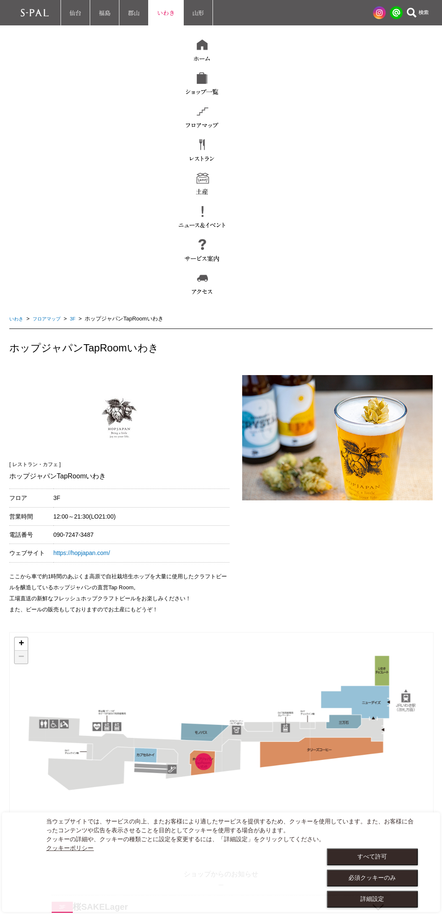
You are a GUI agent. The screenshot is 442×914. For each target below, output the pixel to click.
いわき (166, 12)
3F (80, 87)
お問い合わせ (38, 798)
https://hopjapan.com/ (81, 321)
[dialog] (221, 862)
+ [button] (21, 412)
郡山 (134, 12)
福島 (104, 12)
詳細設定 (372, 898)
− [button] (21, 425)
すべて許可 (372, 856)
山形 (198, 12)
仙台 (75, 12)
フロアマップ (51, 87)
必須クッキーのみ (372, 877)
